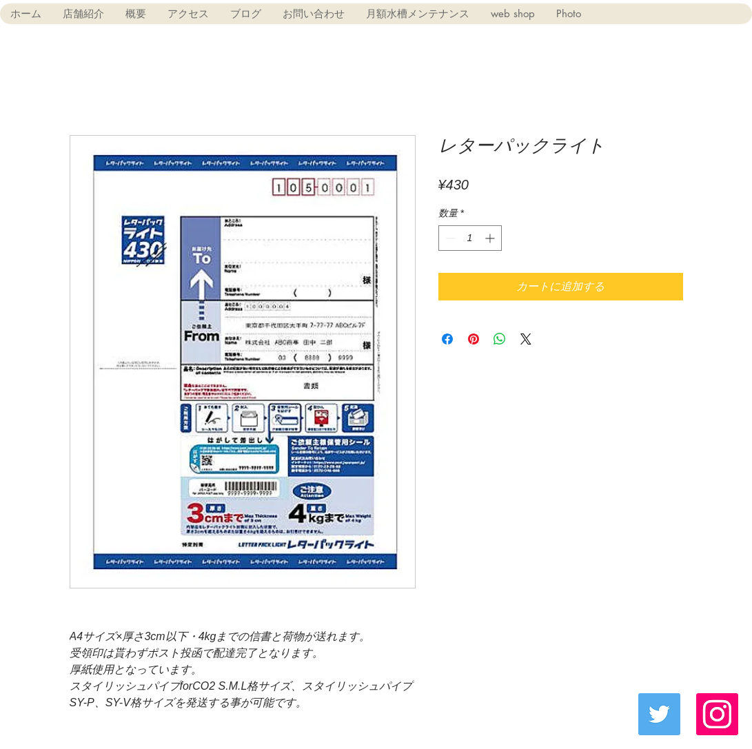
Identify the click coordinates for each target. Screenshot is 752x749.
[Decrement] (449, 238)
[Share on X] (526, 339)
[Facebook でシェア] (447, 339)
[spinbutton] (470, 238)
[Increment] (491, 238)
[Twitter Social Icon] (659, 714)
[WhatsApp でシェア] (499, 339)
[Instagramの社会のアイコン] (717, 714)
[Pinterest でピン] (473, 339)
